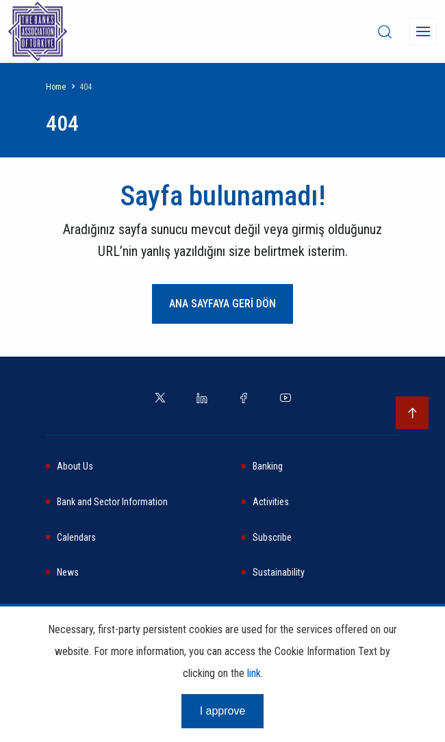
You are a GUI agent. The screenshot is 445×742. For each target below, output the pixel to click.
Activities (271, 501)
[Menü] (423, 31)
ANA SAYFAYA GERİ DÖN (222, 303)
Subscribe (272, 537)
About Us (75, 466)
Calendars (76, 537)
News (68, 572)
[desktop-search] (384, 31)
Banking (268, 466)
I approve (223, 711)
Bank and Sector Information (112, 501)
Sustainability (279, 572)
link (254, 673)
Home (56, 87)
